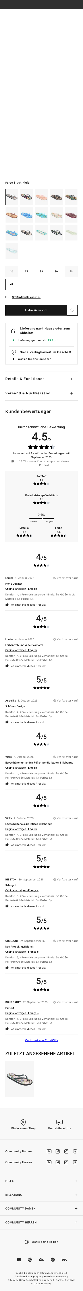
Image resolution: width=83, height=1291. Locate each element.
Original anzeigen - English (21, 589)
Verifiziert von (41, 1040)
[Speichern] (72, 310)
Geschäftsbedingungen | (29, 1276)
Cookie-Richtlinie (65, 1280)
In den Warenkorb (36, 310)
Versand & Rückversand (28, 393)
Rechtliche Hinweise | (56, 1276)
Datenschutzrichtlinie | (54, 1273)
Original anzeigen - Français (22, 890)
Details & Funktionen (25, 379)
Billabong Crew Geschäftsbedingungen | (31, 1280)
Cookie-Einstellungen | (28, 1273)
